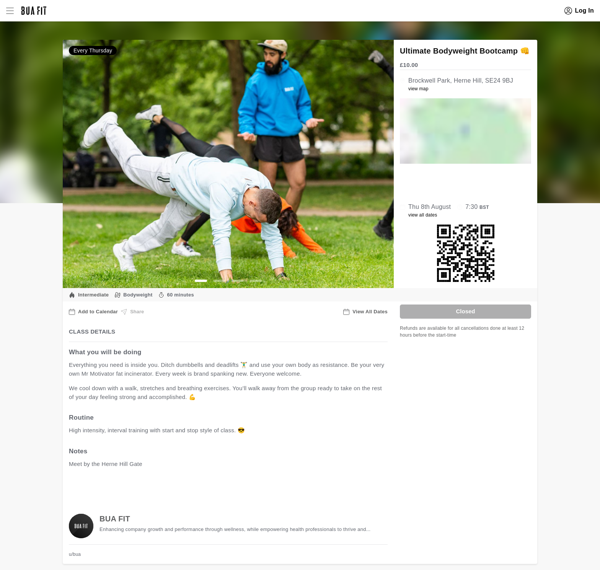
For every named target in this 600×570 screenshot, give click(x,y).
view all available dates (223, 487)
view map (418, 88)
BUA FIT (114, 519)
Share (132, 312)
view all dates (422, 215)
